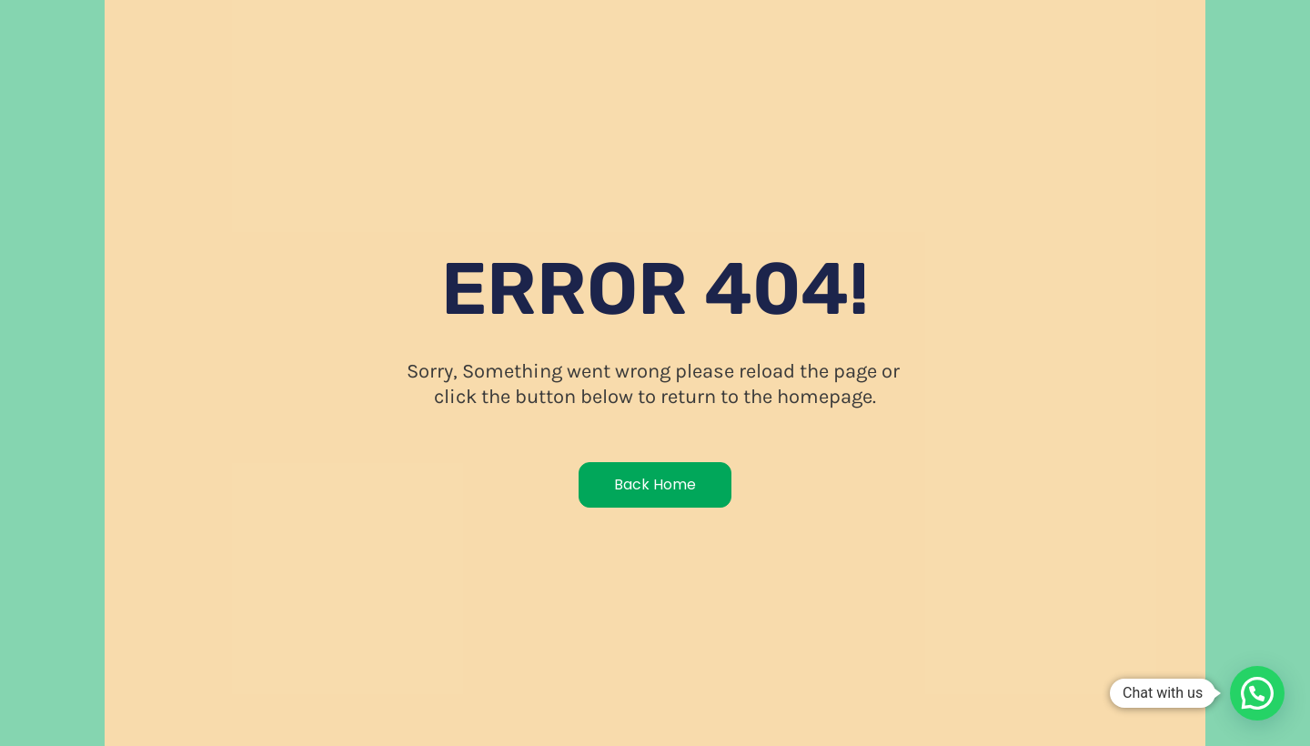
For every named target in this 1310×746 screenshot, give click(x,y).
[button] (1257, 693)
